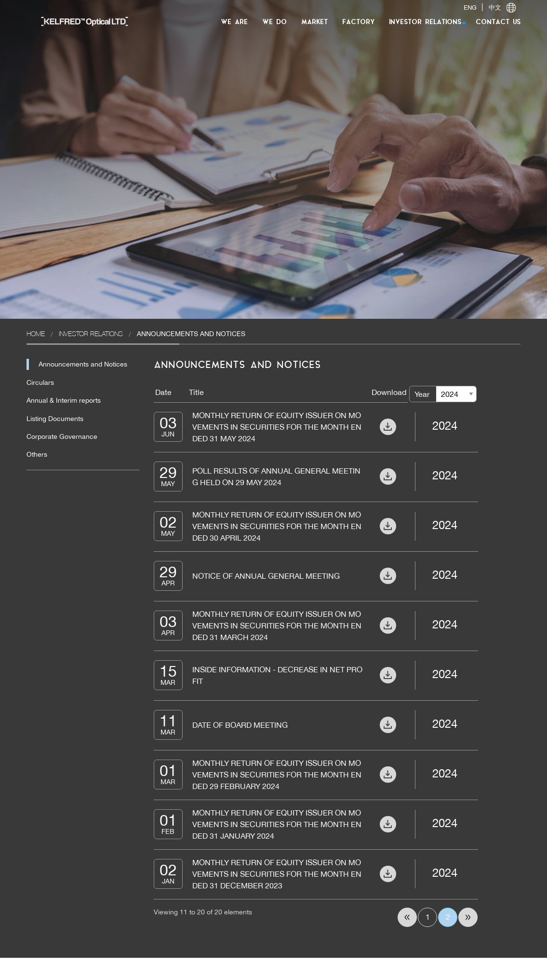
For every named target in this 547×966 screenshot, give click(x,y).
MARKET (314, 22)
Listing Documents (55, 418)
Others (37, 454)
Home (36, 333)
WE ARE (234, 22)
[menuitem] (79, 21)
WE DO (274, 22)
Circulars (40, 382)
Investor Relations (91, 333)
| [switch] (490, 7)
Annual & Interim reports (64, 400)
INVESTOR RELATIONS (425, 22)
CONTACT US (498, 22)
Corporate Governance (62, 436)
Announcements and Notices (83, 364)
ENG (470, 7)
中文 (495, 7)
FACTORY (358, 22)
